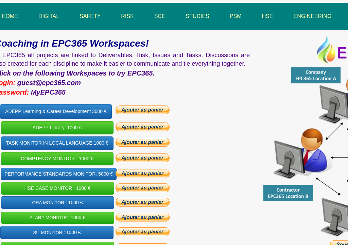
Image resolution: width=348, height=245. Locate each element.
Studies (197, 16)
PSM (236, 16)
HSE (267, 16)
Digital (48, 16)
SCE (160, 16)
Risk (127, 16)
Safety (90, 16)
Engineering (312, 16)
